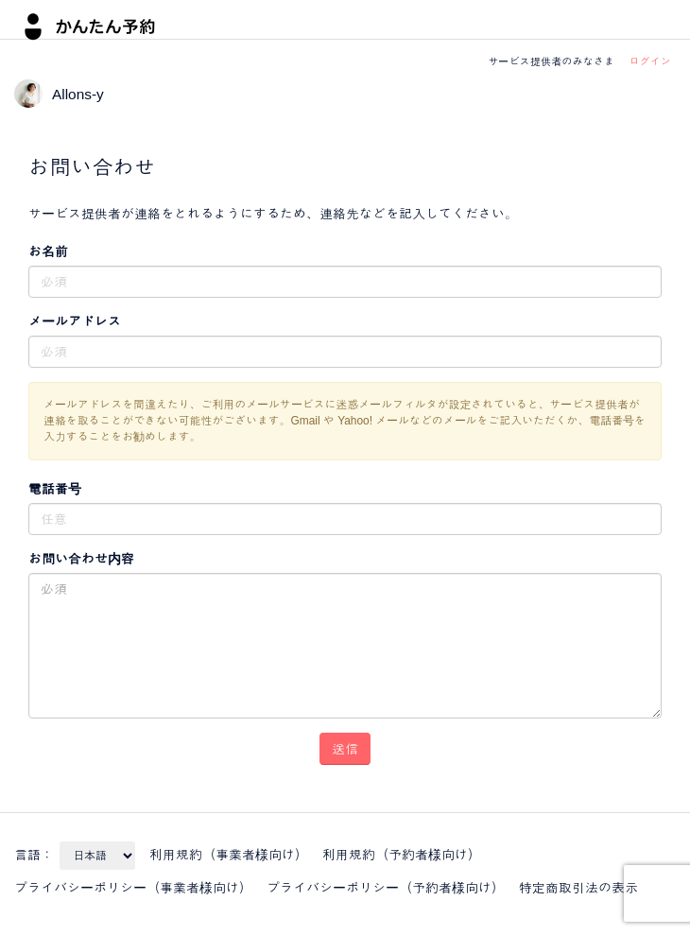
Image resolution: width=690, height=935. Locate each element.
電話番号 (54, 488)
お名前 (48, 251)
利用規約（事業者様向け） (228, 854)
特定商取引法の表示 (578, 887)
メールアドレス (74, 321)
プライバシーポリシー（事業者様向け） (133, 887)
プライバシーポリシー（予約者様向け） (386, 887)
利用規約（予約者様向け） (401, 854)
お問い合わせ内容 (81, 558)
